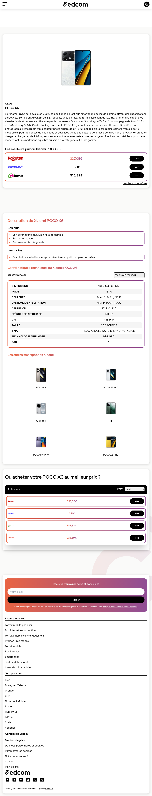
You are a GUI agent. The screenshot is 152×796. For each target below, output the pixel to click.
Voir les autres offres (135, 183)
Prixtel (8, 706)
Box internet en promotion (20, 630)
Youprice (10, 727)
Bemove (49, 788)
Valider (76, 599)
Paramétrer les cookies (18, 750)
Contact (9, 761)
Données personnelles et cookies (24, 745)
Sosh (8, 722)
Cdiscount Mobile (15, 701)
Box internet (12, 651)
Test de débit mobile (17, 662)
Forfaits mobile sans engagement (24, 635)
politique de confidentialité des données (120, 607)
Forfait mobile (13, 646)
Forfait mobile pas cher (18, 625)
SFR (7, 695)
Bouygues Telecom (16, 685)
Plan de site (12, 766)
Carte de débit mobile (18, 667)
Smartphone (12, 656)
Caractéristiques (16, 275)
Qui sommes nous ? (16, 756)
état (120, 489)
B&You (8, 717)
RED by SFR (12, 711)
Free (7, 680)
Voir (137, 158)
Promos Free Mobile (17, 640)
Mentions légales (15, 740)
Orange (9, 690)
